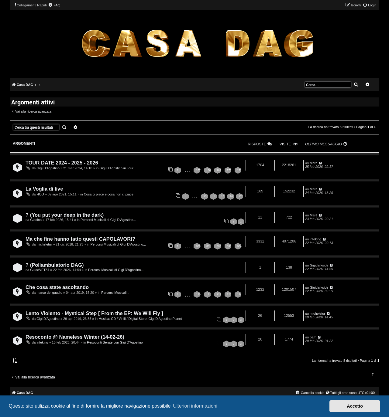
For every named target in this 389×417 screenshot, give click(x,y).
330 (198, 246)
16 (231, 196)
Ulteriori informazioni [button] (195, 406)
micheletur (44, 244)
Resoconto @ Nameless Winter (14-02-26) (75, 337)
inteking (315, 239)
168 (208, 170)
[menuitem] (54, 5)
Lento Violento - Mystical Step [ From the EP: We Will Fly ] (94, 313)
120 (198, 294)
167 (198, 170)
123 (229, 294)
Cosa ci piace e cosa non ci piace (108, 194)
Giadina (36, 220)
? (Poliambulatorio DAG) (55, 265)
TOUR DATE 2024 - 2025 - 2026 (62, 162)
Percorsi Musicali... (115, 292)
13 (205, 196)
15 (222, 196)
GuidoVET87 (39, 270)
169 (219, 170)
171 (239, 170)
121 (208, 294)
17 (240, 196)
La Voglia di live (44, 189)
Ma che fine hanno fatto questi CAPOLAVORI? (80, 239)
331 (208, 246)
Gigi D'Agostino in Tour (116, 168)
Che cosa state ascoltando (57, 287)
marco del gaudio (49, 292)
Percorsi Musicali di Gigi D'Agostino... (108, 220)
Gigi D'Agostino (47, 168)
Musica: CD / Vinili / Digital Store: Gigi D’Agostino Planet (140, 318)
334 (239, 246)
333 (229, 246)
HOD (40, 194)
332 (219, 246)
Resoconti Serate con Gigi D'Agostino (115, 342)
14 (213, 196)
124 (239, 294)
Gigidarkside (319, 265)
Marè (313, 163)
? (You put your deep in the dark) (65, 215)
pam (313, 337)
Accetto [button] (355, 406)
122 (219, 294)
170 (229, 170)
